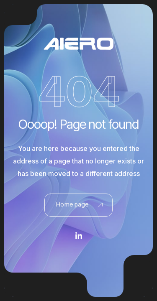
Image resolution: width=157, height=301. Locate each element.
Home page (79, 204)
